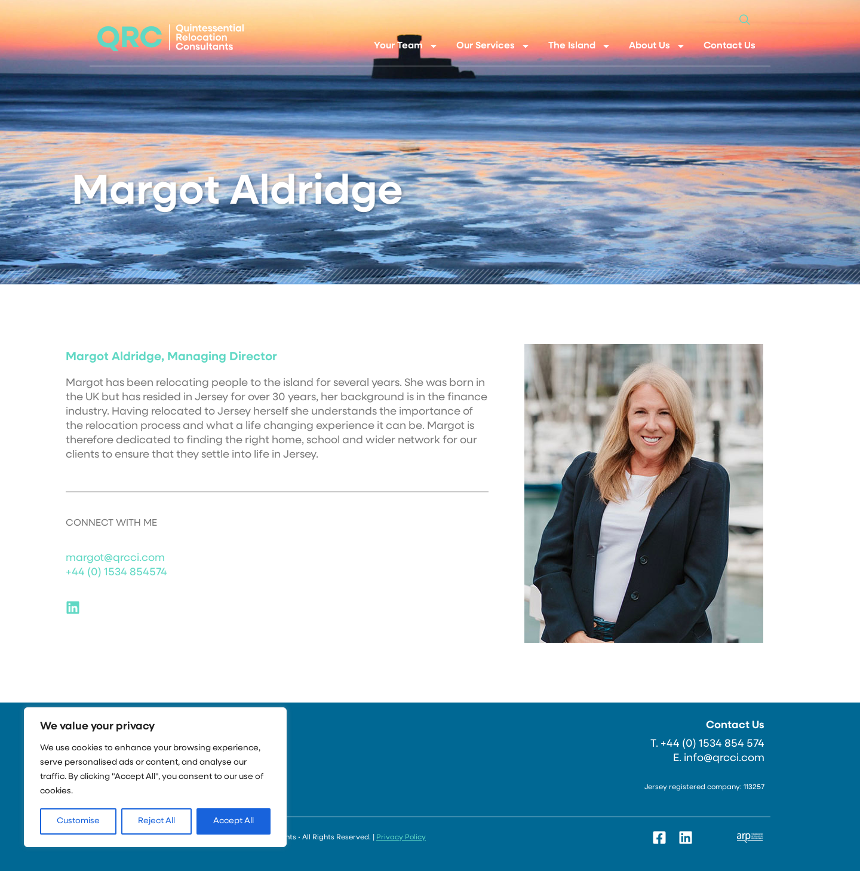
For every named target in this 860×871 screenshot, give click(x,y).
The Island (579, 46)
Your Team (406, 46)
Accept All (233, 821)
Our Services (493, 46)
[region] (155, 777)
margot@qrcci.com (115, 558)
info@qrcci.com (724, 758)
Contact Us (729, 46)
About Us (657, 46)
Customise (78, 821)
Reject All (156, 821)
